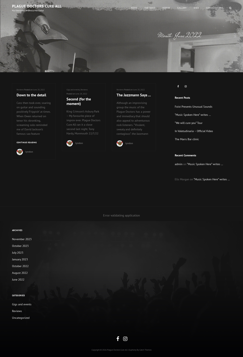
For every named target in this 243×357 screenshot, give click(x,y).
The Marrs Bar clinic (187, 139)
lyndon (29, 151)
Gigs (196, 7)
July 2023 (17, 252)
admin (178, 164)
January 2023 (20, 259)
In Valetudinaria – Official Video (194, 131)
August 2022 (20, 273)
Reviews (20, 89)
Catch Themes (145, 350)
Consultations (214, 7)
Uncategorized (21, 318)
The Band (149, 7)
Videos (166, 7)
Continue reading (27, 142)
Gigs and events (73, 89)
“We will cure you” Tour (188, 123)
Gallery (182, 7)
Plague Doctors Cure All (37, 6)
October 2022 (20, 266)
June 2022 (18, 279)
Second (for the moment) (79, 101)
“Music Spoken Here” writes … (193, 115)
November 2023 (22, 239)
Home (134, 7)
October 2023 (20, 246)
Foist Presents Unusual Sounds (193, 106)
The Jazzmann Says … (134, 95)
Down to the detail (31, 95)
